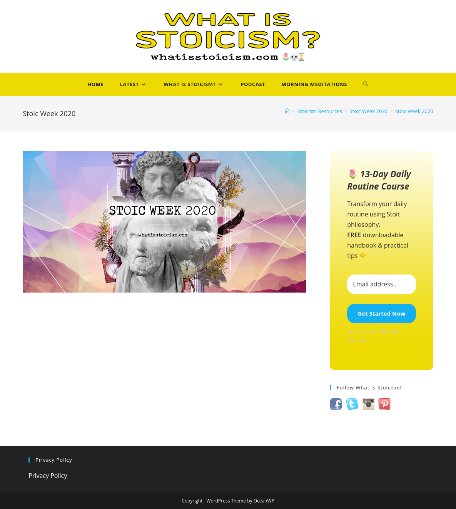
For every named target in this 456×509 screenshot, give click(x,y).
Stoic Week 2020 (414, 111)
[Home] (287, 111)
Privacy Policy (47, 475)
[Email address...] (381, 284)
